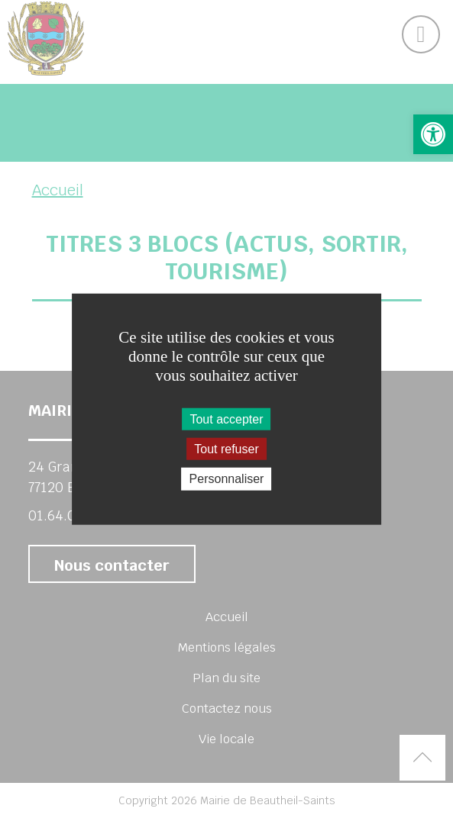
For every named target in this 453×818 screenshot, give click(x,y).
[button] (433, 134)
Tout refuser (226, 449)
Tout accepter (226, 419)
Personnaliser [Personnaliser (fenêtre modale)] (226, 478)
